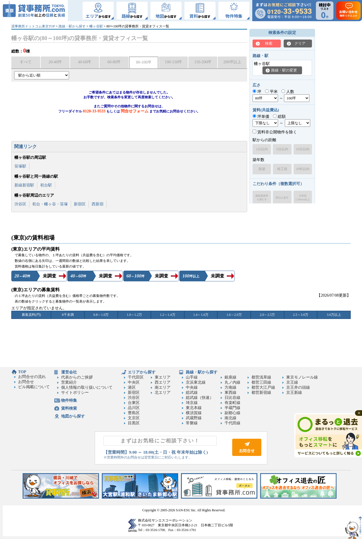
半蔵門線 (232, 408)
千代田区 (136, 377)
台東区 (134, 403)
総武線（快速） (200, 397)
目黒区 (134, 423)
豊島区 (134, 413)
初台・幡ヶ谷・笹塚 (50, 204)
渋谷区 (20, 204)
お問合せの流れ (32, 377)
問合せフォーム (134, 111)
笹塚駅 (20, 166)
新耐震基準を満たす (261, 197)
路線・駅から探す (72, 26)
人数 (287, 92)
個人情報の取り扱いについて (87, 387)
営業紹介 (69, 382)
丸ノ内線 (232, 382)
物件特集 (69, 400)
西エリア (163, 382)
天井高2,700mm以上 (302, 197)
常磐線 (192, 423)
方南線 (230, 387)
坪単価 (261, 116)
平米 (271, 92)
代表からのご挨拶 (77, 377)
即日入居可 (282, 197)
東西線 (230, 392)
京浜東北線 (196, 382)
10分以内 (302, 149)
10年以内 (302, 169)
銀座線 (230, 377)
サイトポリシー (75, 392)
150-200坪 (203, 62)
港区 (132, 387)
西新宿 (98, 204)
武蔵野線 (194, 418)
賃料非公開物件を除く (275, 132)
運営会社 (69, 372)
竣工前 (282, 169)
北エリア (163, 392)
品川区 (134, 408)
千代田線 (232, 423)
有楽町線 (232, 403)
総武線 (192, 392)
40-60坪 (84, 62)
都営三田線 (261, 382)
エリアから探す (142, 372)
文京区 (134, 418)
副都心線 (232, 413)
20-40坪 (55, 62)
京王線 (292, 382)
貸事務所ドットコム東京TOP (33, 26)
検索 (268, 43)
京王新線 (294, 392)
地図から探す (73, 416)
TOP (22, 372)
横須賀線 (194, 413)
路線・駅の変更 (284, 70)
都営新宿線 (261, 392)
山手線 (192, 377)
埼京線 (192, 403)
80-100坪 (143, 62)
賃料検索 (69, 408)
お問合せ (26, 382)
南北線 (230, 418)
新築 (261, 169)
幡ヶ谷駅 (96, 26)
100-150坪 (173, 62)
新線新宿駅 (24, 185)
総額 (279, 116)
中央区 (134, 382)
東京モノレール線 (302, 377)
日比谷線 (232, 397)
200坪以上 (232, 62)
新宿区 (80, 204)
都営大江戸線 (263, 387)
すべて (26, 62)
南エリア (163, 387)
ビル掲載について (34, 387)
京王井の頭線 (298, 387)
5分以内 (282, 149)
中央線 (192, 387)
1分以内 (262, 149)
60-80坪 (114, 62)
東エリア (163, 377)
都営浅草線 (261, 377)
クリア (299, 43)
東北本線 (194, 408)
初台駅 (46, 185)
